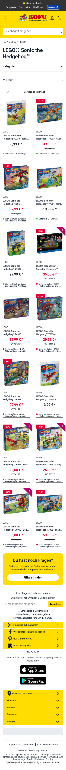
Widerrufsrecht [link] (50, 756)
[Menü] (10, 18)
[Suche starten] (60, 31)
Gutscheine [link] (24, 7)
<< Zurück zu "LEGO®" (15, 42)
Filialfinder (38, 7)
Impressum (14, 756)
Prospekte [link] (11, 7)
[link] (53, 7)
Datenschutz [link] (28, 756)
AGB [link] (38, 756)
